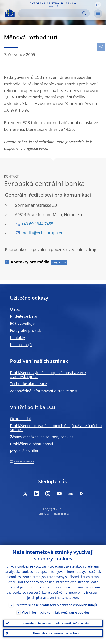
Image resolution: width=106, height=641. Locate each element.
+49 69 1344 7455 (37, 223)
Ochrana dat (20, 418)
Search (84, 13)
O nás (15, 309)
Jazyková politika (24, 450)
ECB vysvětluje (22, 323)
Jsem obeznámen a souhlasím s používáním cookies (56, 623)
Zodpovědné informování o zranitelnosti (44, 390)
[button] (98, 5)
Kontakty (17, 337)
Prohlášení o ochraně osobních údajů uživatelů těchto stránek (56, 427)
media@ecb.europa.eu (42, 232)
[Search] (51, 13)
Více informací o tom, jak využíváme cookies (55, 612)
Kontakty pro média (30, 262)
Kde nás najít (21, 344)
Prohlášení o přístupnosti (31, 443)
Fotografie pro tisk (25, 330)
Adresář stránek (24, 462)
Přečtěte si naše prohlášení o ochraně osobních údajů (56, 605)
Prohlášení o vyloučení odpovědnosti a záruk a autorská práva (48, 374)
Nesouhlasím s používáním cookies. (56, 633)
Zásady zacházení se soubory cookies (41, 436)
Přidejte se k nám (25, 316)
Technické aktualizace (28, 383)
